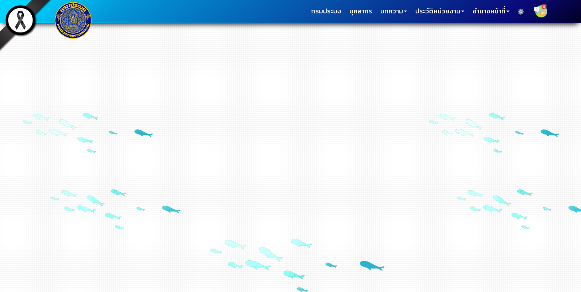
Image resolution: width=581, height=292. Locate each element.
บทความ (393, 11)
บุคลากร (360, 11)
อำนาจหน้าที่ (491, 11)
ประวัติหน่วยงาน (439, 11)
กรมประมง (326, 11)
